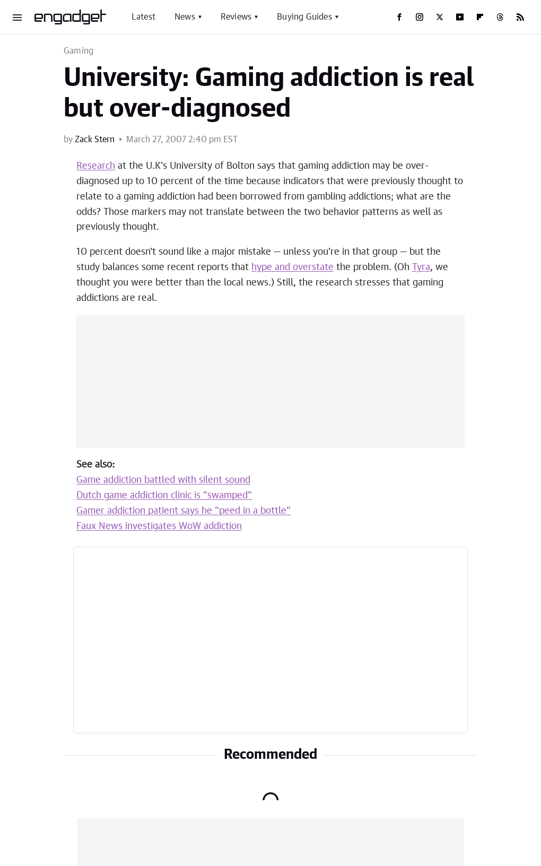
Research (95, 166)
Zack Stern (95, 139)
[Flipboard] (480, 17)
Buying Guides (304, 17)
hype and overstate (292, 267)
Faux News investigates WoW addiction (159, 526)
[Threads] (500, 17)
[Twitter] (440, 17)
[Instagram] (419, 17)
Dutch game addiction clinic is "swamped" (164, 495)
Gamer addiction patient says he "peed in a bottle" (183, 511)
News (184, 17)
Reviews (236, 17)
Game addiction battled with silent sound (163, 480)
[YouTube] (460, 17)
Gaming (78, 51)
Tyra (421, 267)
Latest (143, 17)
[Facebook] (399, 17)
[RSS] (520, 17)
